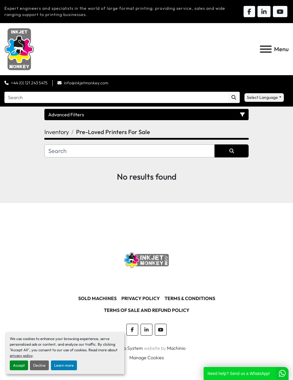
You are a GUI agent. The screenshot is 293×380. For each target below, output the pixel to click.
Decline (39, 365)
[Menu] (266, 49)
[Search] (116, 97)
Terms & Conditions (190, 298)
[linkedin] (146, 330)
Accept (19, 365)
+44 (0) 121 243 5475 (29, 83)
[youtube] (161, 330)
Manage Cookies (146, 357)
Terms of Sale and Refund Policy (146, 310)
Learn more (64, 365)
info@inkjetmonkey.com (86, 83)
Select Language (262, 97)
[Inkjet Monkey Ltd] (146, 260)
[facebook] (132, 330)
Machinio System (125, 348)
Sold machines (97, 298)
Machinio (176, 348)
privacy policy (21, 355)
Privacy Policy (140, 298)
